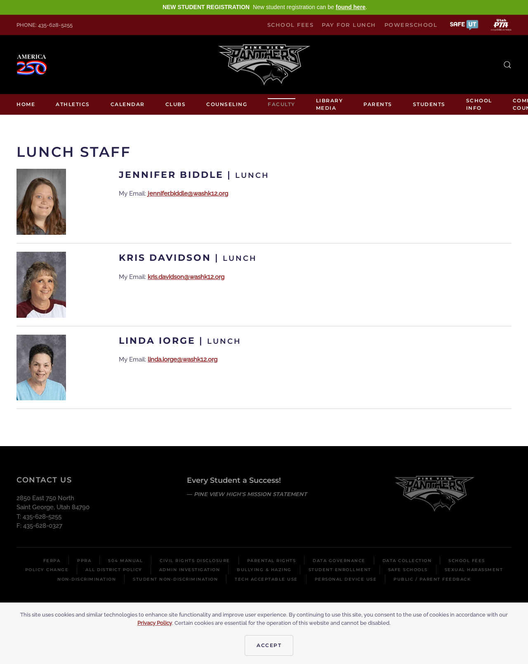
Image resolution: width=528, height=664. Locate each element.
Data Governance (339, 560)
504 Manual (125, 560)
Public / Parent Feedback (432, 579)
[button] (464, 24)
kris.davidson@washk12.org (186, 277)
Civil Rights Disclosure (195, 560)
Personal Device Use (346, 579)
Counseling (226, 104)
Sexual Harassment (474, 569)
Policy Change (47, 569)
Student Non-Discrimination (175, 579)
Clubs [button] (175, 104)
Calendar (128, 104)
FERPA (52, 560)
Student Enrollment (340, 569)
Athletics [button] (73, 104)
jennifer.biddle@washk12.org (188, 193)
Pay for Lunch (349, 24)
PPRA (84, 560)
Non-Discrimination (86, 579)
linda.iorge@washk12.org (182, 359)
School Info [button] (479, 104)
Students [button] (429, 104)
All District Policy (113, 569)
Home (25, 104)
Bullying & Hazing (264, 569)
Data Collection (407, 560)
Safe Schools (408, 569)
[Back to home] (264, 64)
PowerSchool (411, 24)
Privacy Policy (154, 623)
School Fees (290, 24)
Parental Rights (271, 560)
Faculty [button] (281, 104)
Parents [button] (377, 104)
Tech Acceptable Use (266, 579)
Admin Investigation (189, 569)
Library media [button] (329, 104)
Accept (269, 645)
